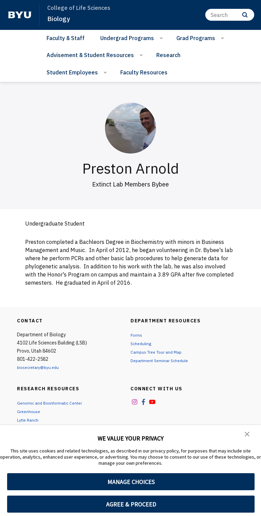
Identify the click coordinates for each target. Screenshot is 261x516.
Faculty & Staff (66, 38)
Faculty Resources (144, 72)
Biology (59, 18)
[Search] (229, 15)
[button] (247, 434)
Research (168, 55)
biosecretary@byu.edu (41, 367)
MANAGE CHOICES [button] (131, 482)
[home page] (20, 15)
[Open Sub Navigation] (162, 37)
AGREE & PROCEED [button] (131, 504)
